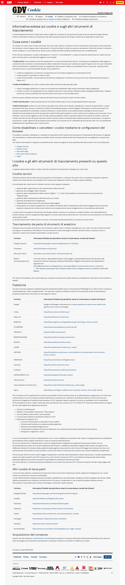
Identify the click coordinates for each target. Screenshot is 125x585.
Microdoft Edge (22, 151)
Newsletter (36, 2)
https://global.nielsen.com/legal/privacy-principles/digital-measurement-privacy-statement (68, 266)
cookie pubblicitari (79, 304)
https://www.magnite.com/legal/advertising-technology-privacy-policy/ (71, 322)
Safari (19, 156)
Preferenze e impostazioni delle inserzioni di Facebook (53, 509)
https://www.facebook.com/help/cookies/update (51, 503)
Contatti (34, 557)
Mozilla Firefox (22, 149)
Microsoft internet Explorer (27, 154)
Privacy (26, 557)
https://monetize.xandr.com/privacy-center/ (60, 347)
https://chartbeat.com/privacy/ (45, 248)
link (102, 37)
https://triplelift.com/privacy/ (55, 332)
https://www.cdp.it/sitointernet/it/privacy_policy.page (64, 385)
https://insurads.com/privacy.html (56, 365)
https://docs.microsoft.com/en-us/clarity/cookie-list (52, 254)
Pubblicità (17, 557)
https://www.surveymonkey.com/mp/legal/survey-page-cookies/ (57, 529)
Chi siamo (43, 557)
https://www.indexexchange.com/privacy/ (59, 337)
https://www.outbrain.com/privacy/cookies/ (60, 370)
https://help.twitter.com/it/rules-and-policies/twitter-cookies (56, 514)
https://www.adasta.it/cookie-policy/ (57, 342)
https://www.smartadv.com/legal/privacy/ (59, 360)
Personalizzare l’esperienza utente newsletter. (50, 519)
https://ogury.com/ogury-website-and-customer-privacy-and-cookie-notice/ (73, 390)
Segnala (48, 2)
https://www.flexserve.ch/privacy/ (56, 317)
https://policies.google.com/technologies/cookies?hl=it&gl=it (55, 493)
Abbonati (120, 2)
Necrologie (59, 2)
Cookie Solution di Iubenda (43, 538)
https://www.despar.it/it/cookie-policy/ (58, 375)
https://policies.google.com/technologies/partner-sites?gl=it (56, 243)
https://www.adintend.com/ (54, 380)
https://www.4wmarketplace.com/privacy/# (60, 327)
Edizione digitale (21, 2)
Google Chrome (22, 146)
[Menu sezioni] (2, 2)
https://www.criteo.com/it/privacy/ (57, 312)
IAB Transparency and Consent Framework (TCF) (54, 457)
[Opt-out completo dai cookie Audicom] (34, 268)
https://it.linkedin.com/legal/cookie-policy (48, 498)
